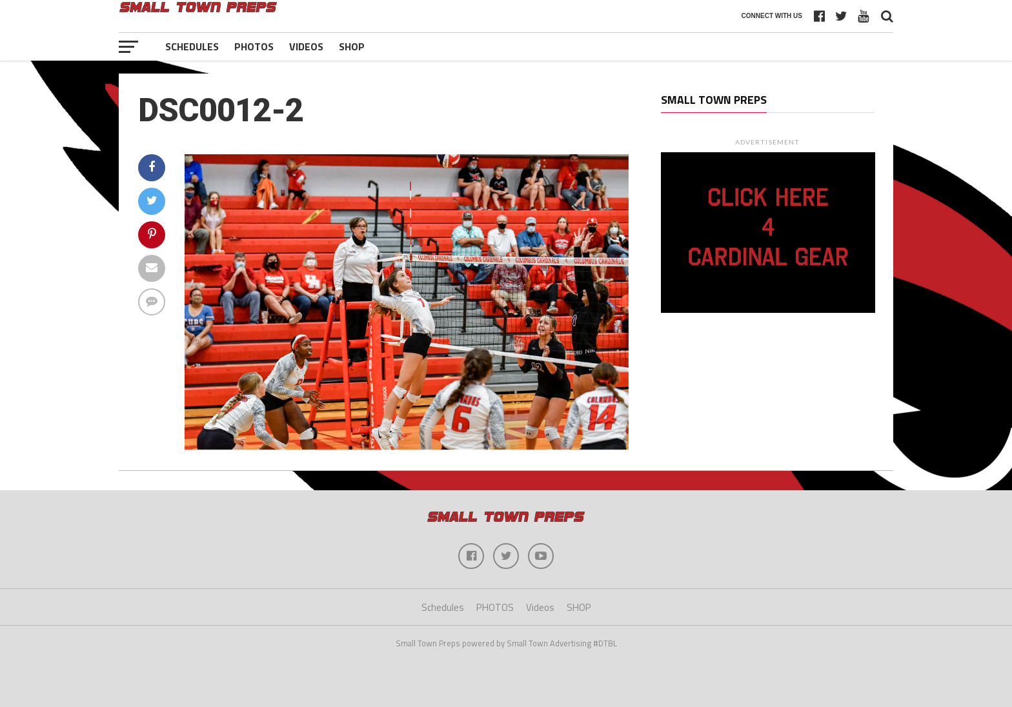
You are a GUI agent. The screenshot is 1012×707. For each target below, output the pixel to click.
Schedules (192, 46)
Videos (306, 46)
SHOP (352, 46)
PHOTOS (254, 46)
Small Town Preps (714, 99)
